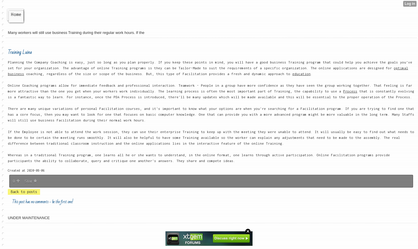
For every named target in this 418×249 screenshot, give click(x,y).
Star (30, 181)
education (301, 74)
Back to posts (24, 192)
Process (350, 91)
